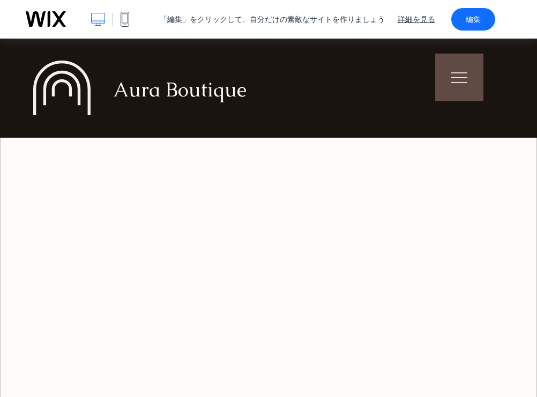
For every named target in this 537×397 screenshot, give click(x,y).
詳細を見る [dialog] (416, 19)
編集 (473, 19)
